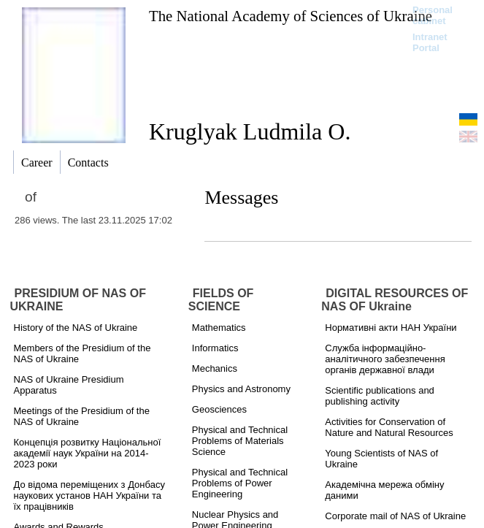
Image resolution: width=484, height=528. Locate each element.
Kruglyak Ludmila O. (249, 131)
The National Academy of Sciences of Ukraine (290, 15)
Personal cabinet (432, 15)
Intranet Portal (429, 42)
